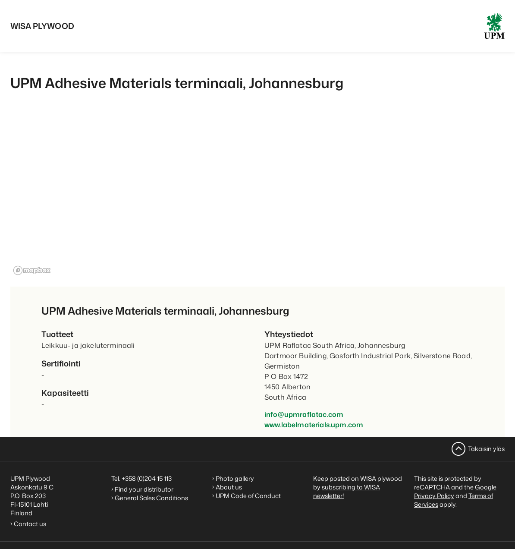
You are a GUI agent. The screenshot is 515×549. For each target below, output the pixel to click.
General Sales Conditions (151, 497)
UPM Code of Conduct (248, 495)
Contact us (31, 523)
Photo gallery (235, 478)
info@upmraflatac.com (303, 414)
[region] (257, 196)
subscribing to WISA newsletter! (346, 491)
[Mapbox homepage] (32, 270)
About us (229, 487)
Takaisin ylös (486, 448)
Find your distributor (144, 489)
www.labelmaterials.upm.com (313, 424)
